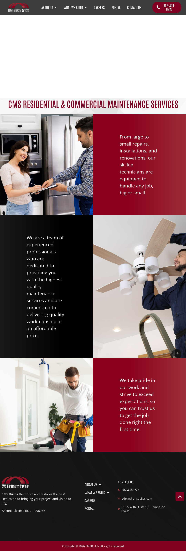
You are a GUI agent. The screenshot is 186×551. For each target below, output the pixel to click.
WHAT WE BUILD (75, 7)
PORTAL (115, 7)
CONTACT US (134, 7)
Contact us (125, 482)
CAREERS (99, 7)
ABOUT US (49, 7)
